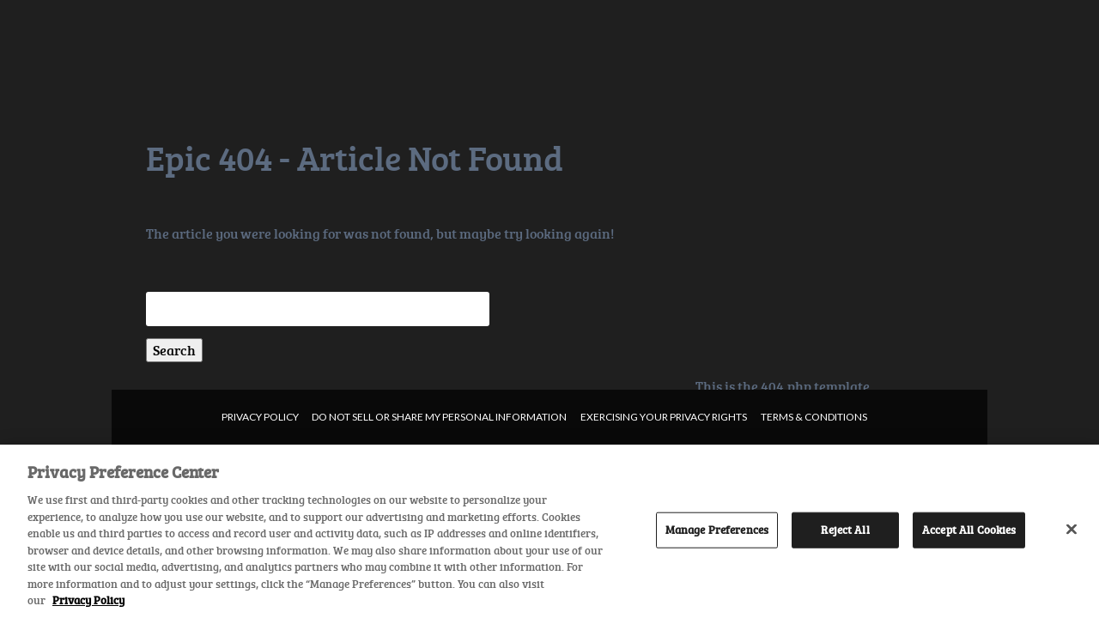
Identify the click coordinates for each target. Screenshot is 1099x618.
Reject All (845, 529)
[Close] (1071, 529)
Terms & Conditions (814, 416)
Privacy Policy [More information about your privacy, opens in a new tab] (88, 600)
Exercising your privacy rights (663, 416)
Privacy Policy (260, 416)
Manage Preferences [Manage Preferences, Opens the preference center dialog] (716, 529)
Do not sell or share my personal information (439, 416)
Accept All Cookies (969, 529)
